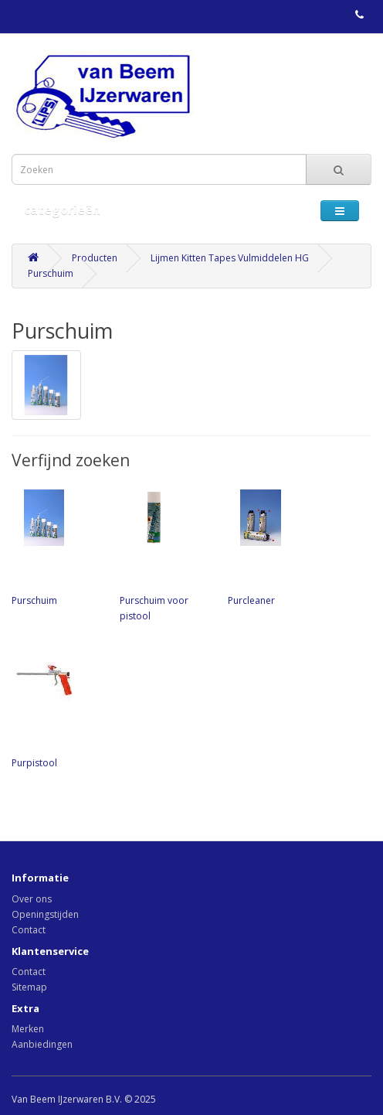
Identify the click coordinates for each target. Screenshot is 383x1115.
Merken (28, 1028)
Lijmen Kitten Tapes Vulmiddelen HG (230, 257)
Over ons (32, 898)
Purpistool (58, 708)
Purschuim (50, 273)
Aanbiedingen (42, 1044)
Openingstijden (45, 914)
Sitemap (29, 987)
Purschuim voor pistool (166, 553)
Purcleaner (274, 546)
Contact (29, 929)
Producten (94, 257)
